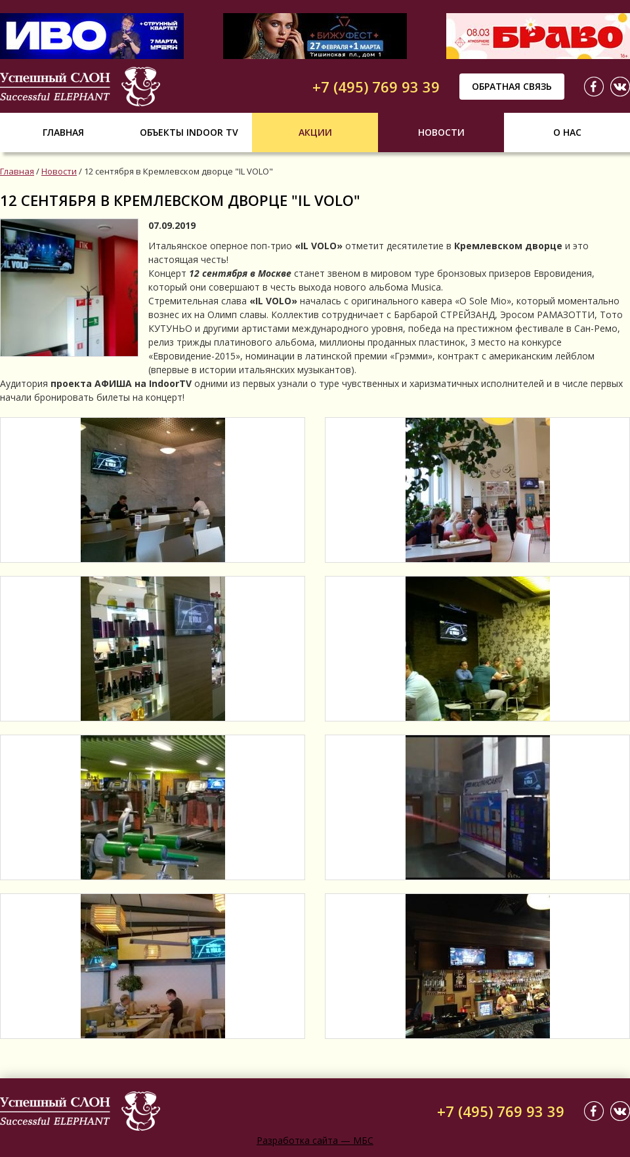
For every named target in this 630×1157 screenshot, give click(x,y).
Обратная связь (512, 86)
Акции (315, 132)
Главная (63, 132)
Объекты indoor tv (189, 132)
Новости (441, 132)
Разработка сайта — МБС (315, 1140)
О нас (567, 132)
